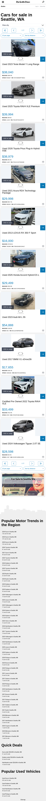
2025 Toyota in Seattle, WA (10, 559)
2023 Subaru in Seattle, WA (10, 616)
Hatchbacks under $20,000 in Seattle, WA (14, 763)
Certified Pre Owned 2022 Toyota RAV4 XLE (21, 402)
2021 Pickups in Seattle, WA (10, 700)
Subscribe (42, 6)
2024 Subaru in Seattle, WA (10, 611)
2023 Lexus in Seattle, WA (9, 601)
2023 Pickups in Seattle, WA (10, 684)
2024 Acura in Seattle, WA (9, 663)
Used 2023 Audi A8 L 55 (13, 317)
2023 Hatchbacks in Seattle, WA (11, 643)
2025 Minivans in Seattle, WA (10, 732)
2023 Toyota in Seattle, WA (10, 569)
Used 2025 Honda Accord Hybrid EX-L (20, 275)
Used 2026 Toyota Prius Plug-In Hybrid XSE (21, 149)
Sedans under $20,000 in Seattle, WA (12, 758)
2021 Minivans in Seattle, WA (10, 737)
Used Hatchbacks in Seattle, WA (11, 789)
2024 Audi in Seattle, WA (9, 580)
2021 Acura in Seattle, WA (9, 695)
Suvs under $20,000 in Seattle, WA (12, 753)
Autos (3, 6)
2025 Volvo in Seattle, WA (9, 622)
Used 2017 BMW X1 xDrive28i (17, 359)
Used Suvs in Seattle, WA (9, 779)
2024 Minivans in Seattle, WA (10, 716)
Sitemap (23, 799)
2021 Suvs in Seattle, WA (9, 553)
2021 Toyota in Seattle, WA (10, 632)
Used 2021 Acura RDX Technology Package (19, 192)
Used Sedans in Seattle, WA (10, 784)
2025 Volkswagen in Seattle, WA (11, 637)
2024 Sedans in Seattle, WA (10, 564)
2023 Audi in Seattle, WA (9, 574)
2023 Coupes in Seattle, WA (10, 726)
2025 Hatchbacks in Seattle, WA (11, 690)
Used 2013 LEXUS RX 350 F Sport (19, 233)
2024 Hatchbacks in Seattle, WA (11, 627)
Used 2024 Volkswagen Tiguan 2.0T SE (21, 444)
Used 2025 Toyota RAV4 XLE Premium (21, 106)
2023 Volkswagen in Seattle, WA (11, 606)
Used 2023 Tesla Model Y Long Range (20, 64)
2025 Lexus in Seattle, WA (9, 648)
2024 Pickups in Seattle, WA (10, 658)
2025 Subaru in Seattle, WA (10, 653)
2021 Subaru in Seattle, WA (10, 679)
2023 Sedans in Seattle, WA (10, 585)
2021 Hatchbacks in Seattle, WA (11, 721)
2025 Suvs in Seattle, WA (9, 543)
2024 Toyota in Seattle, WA (10, 548)
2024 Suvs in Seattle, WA (9, 532)
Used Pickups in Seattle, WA (10, 795)
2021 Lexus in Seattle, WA (9, 674)
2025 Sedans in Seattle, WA (10, 590)
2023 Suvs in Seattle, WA (9, 538)
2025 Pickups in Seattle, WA (10, 669)
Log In (36, 6)
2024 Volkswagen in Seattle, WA (11, 595)
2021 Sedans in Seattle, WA (10, 705)
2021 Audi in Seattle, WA (9, 711)
